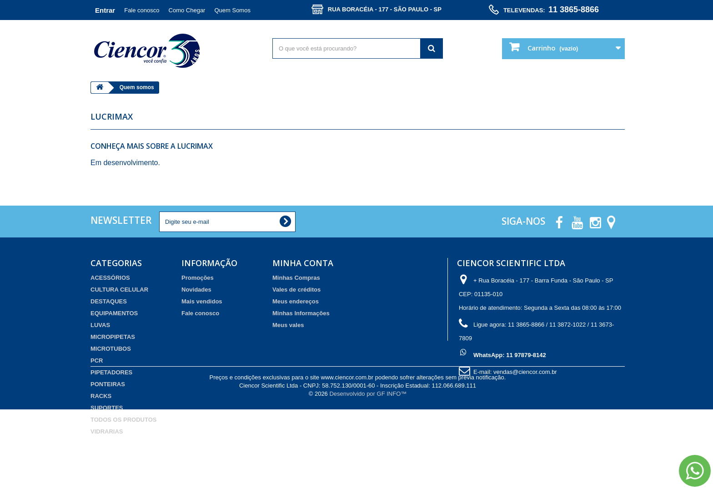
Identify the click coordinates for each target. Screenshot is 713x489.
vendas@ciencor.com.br (525, 371)
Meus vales (288, 325)
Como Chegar (187, 10)
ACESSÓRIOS (110, 277)
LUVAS (100, 325)
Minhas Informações (301, 313)
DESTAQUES (108, 301)
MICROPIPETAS (112, 336)
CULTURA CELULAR (119, 289)
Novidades (196, 289)
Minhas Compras (296, 277)
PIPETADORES (111, 372)
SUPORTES (106, 407)
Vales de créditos (296, 289)
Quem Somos (232, 10)
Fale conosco (141, 10)
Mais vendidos (201, 301)
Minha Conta (302, 262)
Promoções (197, 277)
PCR (96, 360)
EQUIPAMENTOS (114, 313)
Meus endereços (295, 301)
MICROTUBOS (110, 348)
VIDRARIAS (106, 431)
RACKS (100, 396)
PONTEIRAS (107, 384)
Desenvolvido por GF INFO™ (368, 473)
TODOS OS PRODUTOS (123, 419)
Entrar (105, 10)
